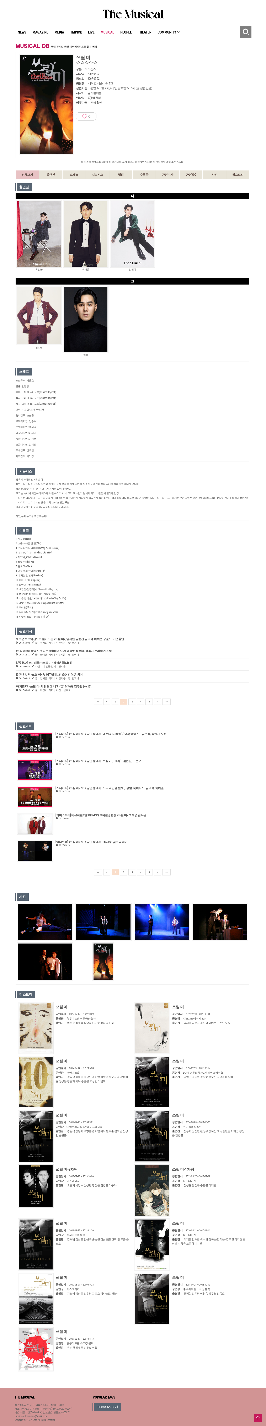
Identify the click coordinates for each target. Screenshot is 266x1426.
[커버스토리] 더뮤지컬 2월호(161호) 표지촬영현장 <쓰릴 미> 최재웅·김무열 (100, 815)
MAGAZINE (40, 32)
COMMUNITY (169, 32)
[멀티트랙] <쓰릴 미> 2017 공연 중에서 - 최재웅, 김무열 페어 (91, 842)
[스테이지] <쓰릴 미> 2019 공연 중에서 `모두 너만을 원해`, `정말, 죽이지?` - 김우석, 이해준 (109, 788)
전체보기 (27, 174)
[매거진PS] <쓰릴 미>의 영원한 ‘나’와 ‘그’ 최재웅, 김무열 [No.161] (54, 686)
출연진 (51, 174)
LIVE (91, 32)
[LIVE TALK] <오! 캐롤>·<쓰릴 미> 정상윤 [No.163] (43, 662)
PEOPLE (126, 32)
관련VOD (191, 174)
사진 (214, 174)
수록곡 (144, 174)
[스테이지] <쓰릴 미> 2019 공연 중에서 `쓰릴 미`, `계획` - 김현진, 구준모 (98, 761)
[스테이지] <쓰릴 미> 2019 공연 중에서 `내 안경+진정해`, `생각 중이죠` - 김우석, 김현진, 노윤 (110, 734)
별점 (121, 174)
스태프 (74, 174)
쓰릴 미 (61, 1007)
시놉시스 (97, 174)
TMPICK (76, 32)
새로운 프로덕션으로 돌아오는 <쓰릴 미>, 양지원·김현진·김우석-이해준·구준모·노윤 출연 (70, 639)
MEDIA (59, 32)
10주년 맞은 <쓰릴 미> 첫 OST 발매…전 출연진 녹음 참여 (49, 674)
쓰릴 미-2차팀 (67, 1169)
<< (98, 701)
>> (166, 701)
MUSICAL (107, 32)
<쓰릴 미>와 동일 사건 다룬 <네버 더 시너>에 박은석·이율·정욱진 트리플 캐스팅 (64, 651)
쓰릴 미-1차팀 (183, 1169)
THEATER (144, 32)
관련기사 (167, 174)
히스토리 (237, 174)
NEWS (22, 32)
